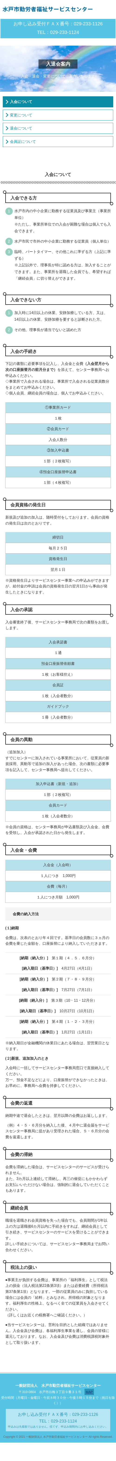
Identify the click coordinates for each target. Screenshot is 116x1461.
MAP (89, 1392)
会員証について (23, 142)
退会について (21, 128)
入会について (21, 102)
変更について (21, 115)
